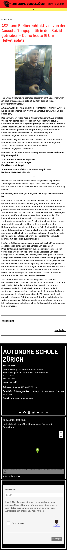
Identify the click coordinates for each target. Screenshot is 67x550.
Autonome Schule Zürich (29, 3)
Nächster (60, 330)
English (60, 3)
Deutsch (52, 3)
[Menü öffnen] (33, 9)
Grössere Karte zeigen (12, 476)
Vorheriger (7, 320)
